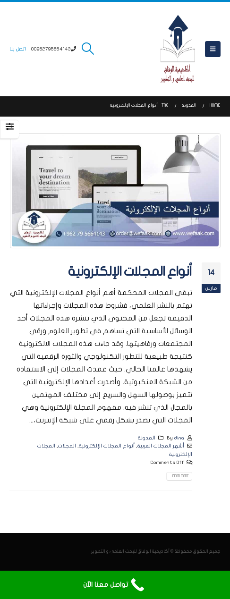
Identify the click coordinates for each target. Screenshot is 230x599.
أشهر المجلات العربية (160, 445)
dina (179, 437)
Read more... (179, 476)
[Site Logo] (178, 49)
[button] (213, 49)
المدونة (146, 437)
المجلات (67, 445)
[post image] (115, 190)
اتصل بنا (17, 48)
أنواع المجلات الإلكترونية (130, 271)
